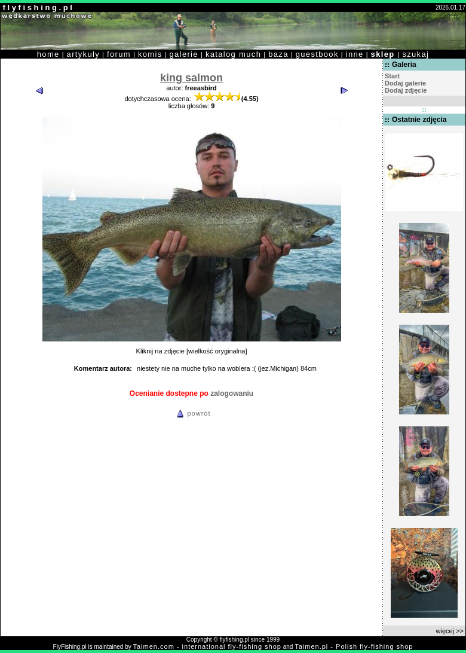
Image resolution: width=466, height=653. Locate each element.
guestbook (317, 54)
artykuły (83, 54)
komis (150, 54)
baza (278, 54)
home (48, 54)
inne (355, 54)
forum (119, 54)
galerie (184, 54)
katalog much (233, 54)
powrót (192, 413)
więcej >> (450, 630)
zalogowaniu (231, 393)
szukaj (415, 54)
